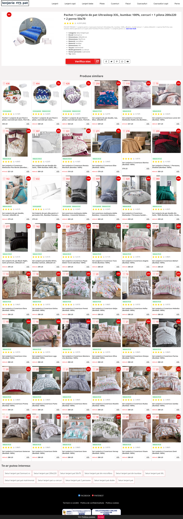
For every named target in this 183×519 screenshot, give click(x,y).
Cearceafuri (142, 3)
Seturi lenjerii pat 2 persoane (78, 480)
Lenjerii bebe (87, 3)
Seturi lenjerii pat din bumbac (129, 473)
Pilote (102, 3)
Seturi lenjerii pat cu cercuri (50, 480)
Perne (177, 3)
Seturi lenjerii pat (125, 480)
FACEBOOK (84, 495)
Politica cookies (112, 503)
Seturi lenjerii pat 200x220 (45, 473)
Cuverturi (115, 3)
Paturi (128, 3)
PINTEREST (98, 495)
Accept (101, 517)
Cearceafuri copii (161, 3)
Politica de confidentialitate (92, 503)
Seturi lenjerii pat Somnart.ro (17, 473)
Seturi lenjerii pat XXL (154, 473)
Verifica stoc (87, 61)
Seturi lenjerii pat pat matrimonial (19, 480)
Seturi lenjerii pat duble (104, 480)
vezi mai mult (131, 29)
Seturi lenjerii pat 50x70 (70, 473)
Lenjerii (55, 3)
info (27, 124)
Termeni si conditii (71, 503)
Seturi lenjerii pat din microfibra (98, 473)
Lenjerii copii (70, 3)
